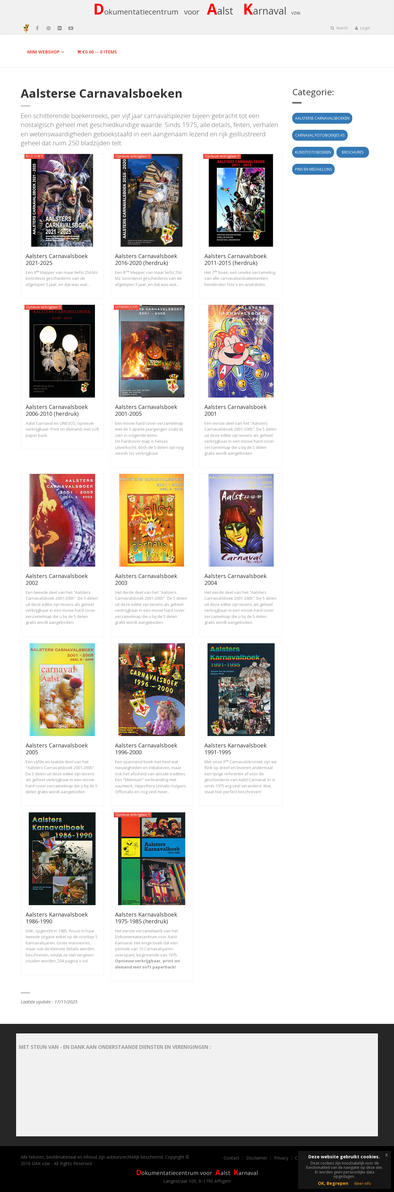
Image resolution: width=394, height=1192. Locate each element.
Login (362, 28)
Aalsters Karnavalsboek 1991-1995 (235, 749)
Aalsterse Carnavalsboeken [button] (322, 118)
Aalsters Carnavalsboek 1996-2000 (146, 749)
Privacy (281, 1158)
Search (339, 28)
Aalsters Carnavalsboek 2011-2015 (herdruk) (235, 259)
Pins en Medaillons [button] (313, 169)
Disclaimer (256, 1158)
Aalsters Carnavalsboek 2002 (57, 579)
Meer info (362, 1183)
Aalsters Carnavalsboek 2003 (146, 579)
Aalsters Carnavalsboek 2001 (235, 410)
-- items (97, 52)
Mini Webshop (43, 52)
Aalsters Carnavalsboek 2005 (57, 749)
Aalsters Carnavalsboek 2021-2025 (57, 259)
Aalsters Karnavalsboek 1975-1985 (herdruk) (146, 918)
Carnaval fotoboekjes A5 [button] (320, 135)
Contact (231, 1158)
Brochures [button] (352, 152)
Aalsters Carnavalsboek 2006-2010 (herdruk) (57, 410)
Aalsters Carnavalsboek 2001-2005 (146, 410)
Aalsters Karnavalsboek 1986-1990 (57, 918)
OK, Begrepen (333, 1183)
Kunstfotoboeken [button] (313, 152)
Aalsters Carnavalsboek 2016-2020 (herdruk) (146, 259)
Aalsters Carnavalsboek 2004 (235, 579)
